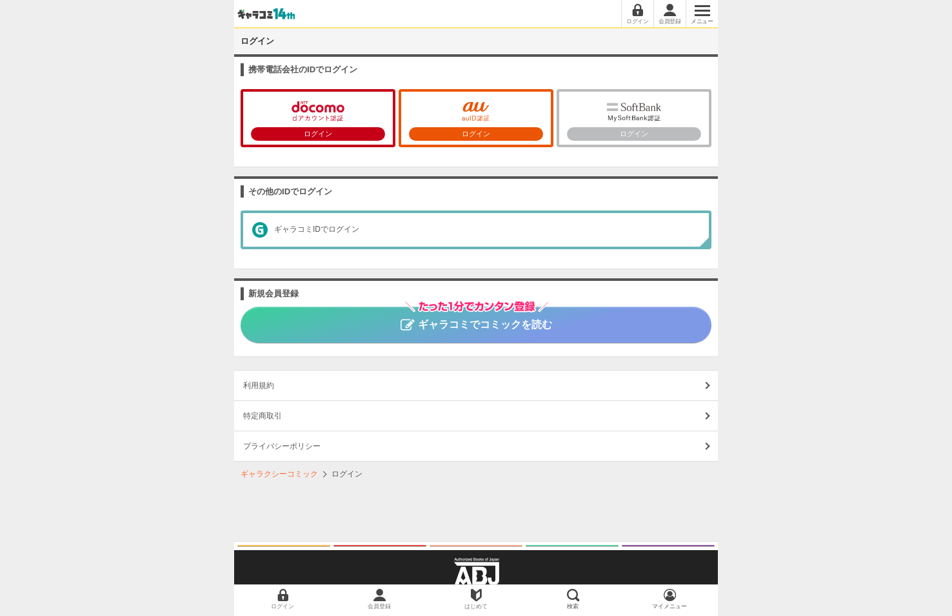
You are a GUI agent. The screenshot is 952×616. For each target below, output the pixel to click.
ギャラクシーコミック (279, 473)
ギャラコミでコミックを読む (476, 318)
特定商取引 (262, 415)
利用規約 (258, 385)
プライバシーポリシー (282, 446)
